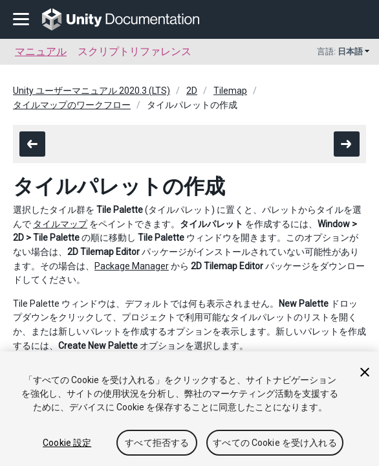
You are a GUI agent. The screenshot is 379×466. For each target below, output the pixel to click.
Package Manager (131, 266)
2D (191, 90)
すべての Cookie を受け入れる (275, 443)
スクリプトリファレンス (134, 51)
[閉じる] (365, 372)
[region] (189, 408)
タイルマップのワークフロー (72, 105)
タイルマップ (60, 224)
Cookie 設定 (67, 443)
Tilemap (230, 90)
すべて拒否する (157, 443)
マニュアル (41, 51)
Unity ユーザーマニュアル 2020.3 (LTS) (91, 90)
